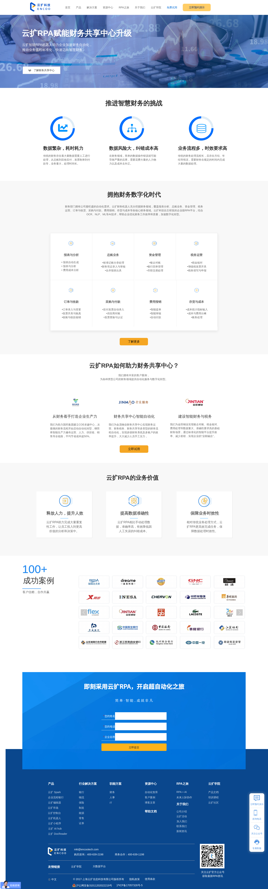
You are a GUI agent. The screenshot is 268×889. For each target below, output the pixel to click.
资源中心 (108, 7)
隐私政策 (134, 879)
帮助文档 (151, 811)
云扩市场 (53, 807)
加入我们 (182, 821)
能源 (81, 812)
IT (111, 802)
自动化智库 (151, 792)
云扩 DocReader (55, 833)
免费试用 (172, 7)
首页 (67, 7)
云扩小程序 (54, 823)
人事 (112, 797)
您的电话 (110, 726)
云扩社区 (213, 802)
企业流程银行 (55, 797)
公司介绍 (181, 811)
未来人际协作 (184, 797)
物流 (81, 797)
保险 (81, 802)
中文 (52, 879)
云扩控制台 (54, 812)
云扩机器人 (54, 818)
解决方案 (92, 7)
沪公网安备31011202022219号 (94, 885)
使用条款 (150, 878)
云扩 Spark (54, 792)
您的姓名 (110, 716)
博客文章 (150, 802)
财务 (112, 792)
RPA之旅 (124, 7)
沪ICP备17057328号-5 (130, 885)
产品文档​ (213, 792)
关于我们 (140, 7)
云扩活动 (181, 816)
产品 (78, 7)
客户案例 (150, 797)
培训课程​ (213, 797)
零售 (81, 818)
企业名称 (110, 737)
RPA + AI (181, 791)
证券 (81, 823)
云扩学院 (156, 7)
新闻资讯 (181, 831)
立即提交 (134, 747)
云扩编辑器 (54, 802)
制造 (81, 807)
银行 (81, 792)
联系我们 (181, 826)
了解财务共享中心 (41, 70)
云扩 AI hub (55, 828)
